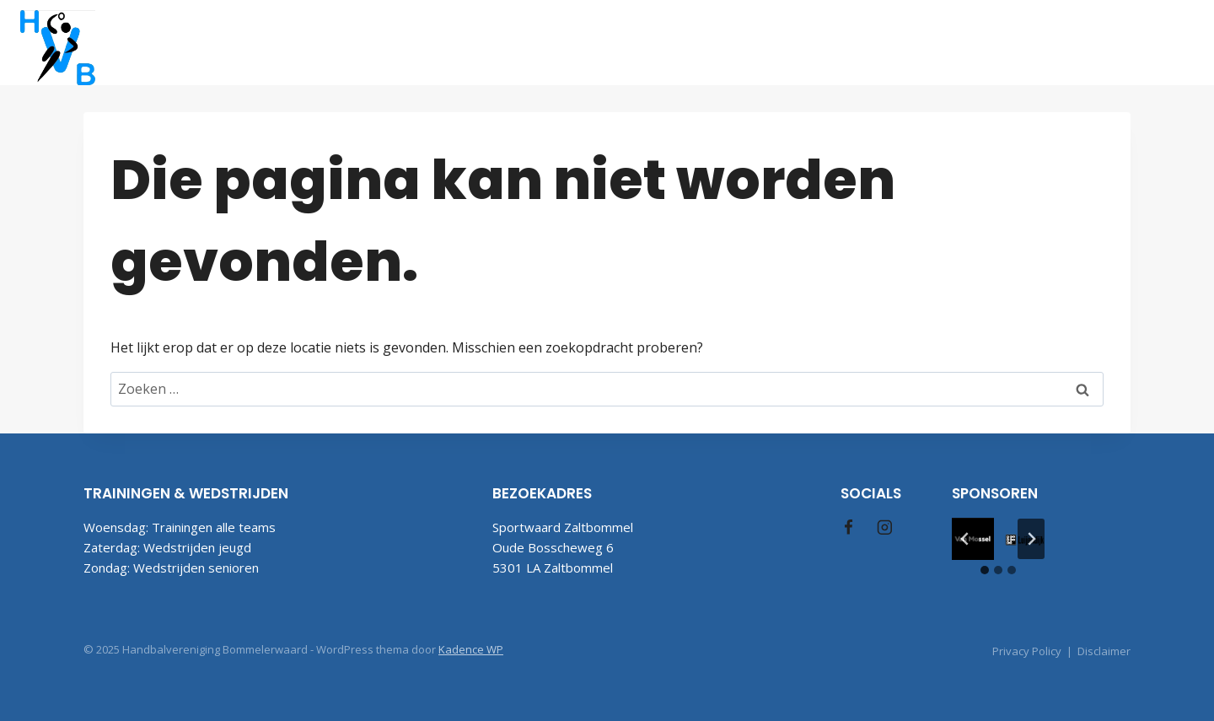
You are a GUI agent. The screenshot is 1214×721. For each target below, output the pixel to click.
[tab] (984, 570)
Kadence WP (470, 649)
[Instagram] (1175, 43)
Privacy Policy (1026, 651)
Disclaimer (1104, 651)
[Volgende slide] (1031, 539)
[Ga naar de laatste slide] (965, 539)
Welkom (411, 41)
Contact (1052, 41)
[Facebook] (1133, 43)
